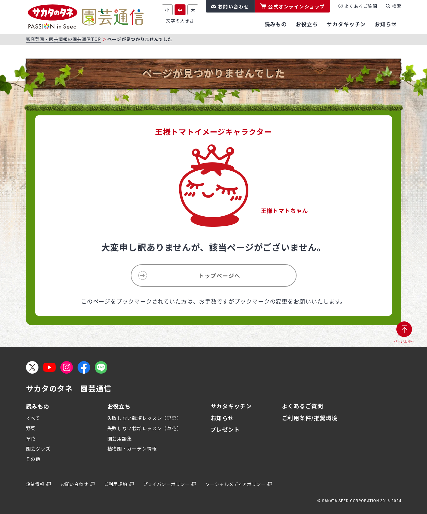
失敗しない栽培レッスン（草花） (144, 428)
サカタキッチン (231, 406)
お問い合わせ (233, 6)
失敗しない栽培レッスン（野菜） (144, 418)
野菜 (31, 428)
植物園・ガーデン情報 (132, 448)
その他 (33, 459)
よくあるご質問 (360, 6)
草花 (31, 438)
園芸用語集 (119, 438)
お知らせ (222, 418)
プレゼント (225, 429)
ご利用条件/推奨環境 (310, 418)
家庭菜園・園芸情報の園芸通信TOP (63, 39)
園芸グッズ (38, 448)
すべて (33, 418)
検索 (396, 6)
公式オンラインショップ (296, 6)
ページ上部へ (404, 341)
